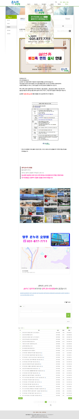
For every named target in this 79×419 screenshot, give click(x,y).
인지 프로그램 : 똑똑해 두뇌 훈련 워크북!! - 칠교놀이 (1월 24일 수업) (34, 390)
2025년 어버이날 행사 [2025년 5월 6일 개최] (30, 339)
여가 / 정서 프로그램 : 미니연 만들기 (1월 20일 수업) (31, 395)
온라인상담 (8, 30)
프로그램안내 (44, 4)
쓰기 (23, 306)
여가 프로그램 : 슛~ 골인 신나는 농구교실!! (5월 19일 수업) (32, 357)
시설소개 (28, 4)
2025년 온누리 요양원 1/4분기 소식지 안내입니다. (30, 337)
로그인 (61, 2)
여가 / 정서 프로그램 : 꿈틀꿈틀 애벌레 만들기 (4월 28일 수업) (32, 370)
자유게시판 (8, 33)
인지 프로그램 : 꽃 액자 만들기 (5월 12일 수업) (30, 361)
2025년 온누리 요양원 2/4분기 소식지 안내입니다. (30, 332)
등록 (68, 315)
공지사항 (8, 20)
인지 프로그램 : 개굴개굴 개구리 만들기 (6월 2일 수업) (31, 352)
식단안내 (8, 23)
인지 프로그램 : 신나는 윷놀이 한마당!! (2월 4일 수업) (31, 386)
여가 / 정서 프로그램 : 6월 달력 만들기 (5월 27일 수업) (31, 355)
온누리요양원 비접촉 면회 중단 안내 (28, 348)
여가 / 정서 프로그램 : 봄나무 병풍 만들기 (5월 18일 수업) (32, 359)
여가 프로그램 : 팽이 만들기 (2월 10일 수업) (29, 384)
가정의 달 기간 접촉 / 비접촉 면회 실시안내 (29, 343)
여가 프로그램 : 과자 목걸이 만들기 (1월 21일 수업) (31, 393)
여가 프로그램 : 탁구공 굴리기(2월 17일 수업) (30, 379)
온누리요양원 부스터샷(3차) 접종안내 (28, 350)
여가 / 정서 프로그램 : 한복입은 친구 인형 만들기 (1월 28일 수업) (33, 388)
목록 (63, 26)
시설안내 (51, 4)
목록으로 (68, 321)
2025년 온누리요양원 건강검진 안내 (28, 341)
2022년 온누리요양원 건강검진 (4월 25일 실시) (30, 368)
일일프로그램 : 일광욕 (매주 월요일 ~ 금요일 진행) (30, 375)
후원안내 (59, 4)
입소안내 (35, 4)
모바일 (67, 2)
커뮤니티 (66, 4)
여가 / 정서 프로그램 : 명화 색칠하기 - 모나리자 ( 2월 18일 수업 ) (33, 377)
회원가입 (64, 2)
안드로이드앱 (44, 412)
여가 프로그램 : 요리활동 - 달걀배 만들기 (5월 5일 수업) (31, 366)
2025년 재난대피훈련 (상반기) (27, 334)
